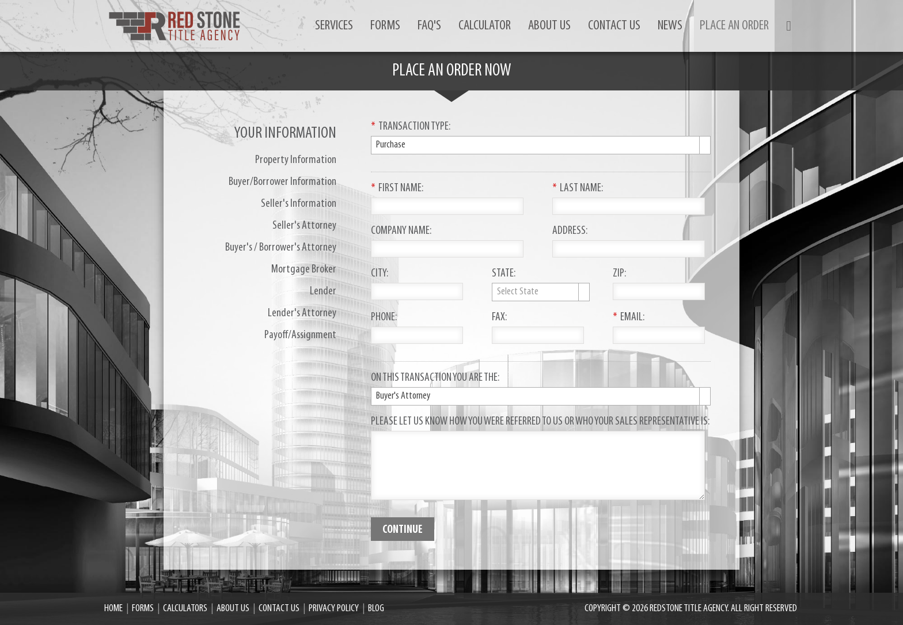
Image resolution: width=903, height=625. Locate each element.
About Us (549, 26)
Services (334, 26)
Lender (323, 291)
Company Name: (401, 231)
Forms (385, 26)
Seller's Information (298, 204)
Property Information (295, 160)
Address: (569, 231)
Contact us (614, 26)
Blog (376, 608)
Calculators (185, 608)
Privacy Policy (334, 608)
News (670, 26)
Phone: (384, 318)
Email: (628, 318)
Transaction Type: (410, 127)
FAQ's (429, 26)
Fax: (499, 318)
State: (503, 274)
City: (379, 274)
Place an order (734, 26)
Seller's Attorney (304, 226)
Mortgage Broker (303, 269)
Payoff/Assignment (300, 335)
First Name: (397, 189)
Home (113, 608)
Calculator (484, 26)
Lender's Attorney (302, 313)
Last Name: (577, 189)
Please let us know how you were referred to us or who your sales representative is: (540, 422)
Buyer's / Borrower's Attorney (280, 247)
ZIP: (619, 274)
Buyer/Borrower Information (282, 182)
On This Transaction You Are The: (435, 378)
